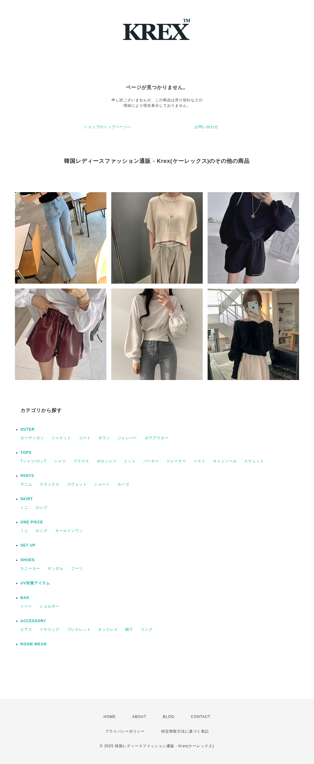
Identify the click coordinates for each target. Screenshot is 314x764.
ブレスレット (79, 629)
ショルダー (49, 606)
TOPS (25, 452)
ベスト (199, 461)
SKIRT (26, 499)
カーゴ (123, 484)
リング (147, 629)
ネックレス (108, 629)
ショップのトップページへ (107, 127)
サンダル (55, 568)
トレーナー (176, 461)
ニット (130, 461)
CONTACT (200, 717)
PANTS (27, 476)
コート (85, 438)
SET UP (27, 545)
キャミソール (225, 461)
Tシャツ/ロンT (33, 461)
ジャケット (61, 438)
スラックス (49, 484)
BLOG (168, 717)
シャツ (60, 461)
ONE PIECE (31, 522)
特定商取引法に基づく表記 (185, 731)
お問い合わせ (206, 127)
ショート (102, 484)
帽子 (129, 629)
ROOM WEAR (33, 644)
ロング (42, 507)
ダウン (104, 438)
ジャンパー (127, 438)
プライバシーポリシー (125, 731)
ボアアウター (157, 438)
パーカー (151, 461)
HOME (110, 717)
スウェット (254, 461)
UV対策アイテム (35, 583)
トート (26, 606)
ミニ (24, 507)
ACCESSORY (33, 621)
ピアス (26, 629)
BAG (25, 598)
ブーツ (77, 568)
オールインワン (69, 531)
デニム (26, 484)
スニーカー (30, 568)
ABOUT (139, 717)
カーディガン (32, 438)
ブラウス (81, 461)
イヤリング (49, 629)
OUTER (27, 429)
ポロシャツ (106, 461)
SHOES (27, 560)
